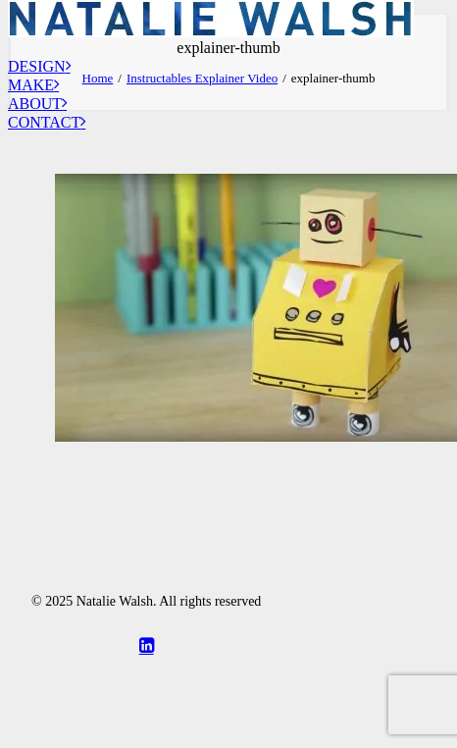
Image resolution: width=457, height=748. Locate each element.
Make (33, 85)
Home (98, 78)
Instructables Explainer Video (202, 78)
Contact (46, 122)
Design (39, 66)
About (37, 103)
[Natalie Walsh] (228, 7)
